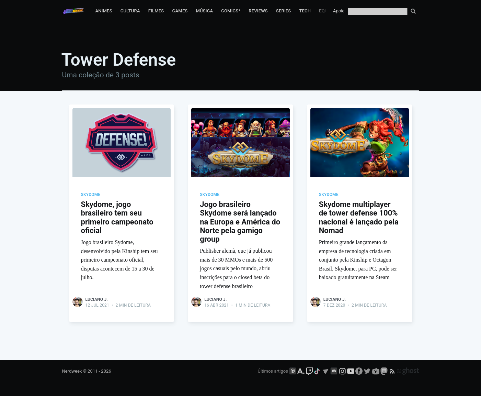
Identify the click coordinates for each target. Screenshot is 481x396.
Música (204, 10)
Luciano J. (96, 299)
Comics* (230, 10)
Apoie (338, 10)
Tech (305, 10)
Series (283, 10)
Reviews (258, 10)
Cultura (130, 10)
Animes (103, 10)
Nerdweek (72, 371)
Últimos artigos (273, 371)
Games (179, 10)
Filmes (156, 10)
